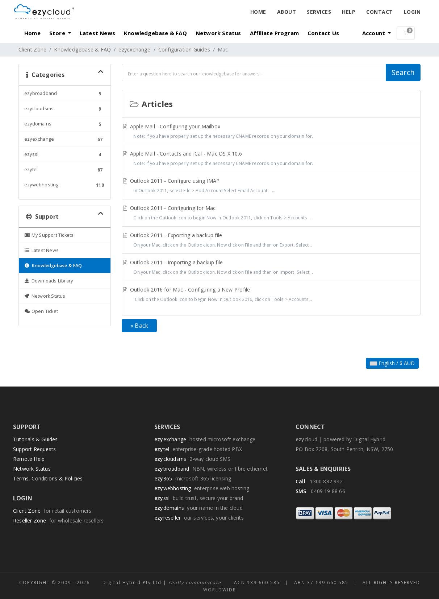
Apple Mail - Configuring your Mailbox (271, 132)
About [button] (286, 11)
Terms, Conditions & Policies (48, 478)
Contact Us (323, 33)
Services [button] (319, 11)
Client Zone (32, 49)
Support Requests (34, 449)
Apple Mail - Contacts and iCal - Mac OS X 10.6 (271, 159)
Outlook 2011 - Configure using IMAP (271, 186)
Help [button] (348, 11)
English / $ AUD (392, 363)
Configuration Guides (184, 49)
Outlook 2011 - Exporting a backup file (271, 241)
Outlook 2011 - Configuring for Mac (271, 214)
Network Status (218, 33)
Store (58, 33)
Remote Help (29, 458)
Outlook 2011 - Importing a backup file (271, 268)
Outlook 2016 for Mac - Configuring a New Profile (271, 295)
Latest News (97, 33)
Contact (379, 11)
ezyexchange (134, 49)
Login (412, 11)
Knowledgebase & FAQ (155, 33)
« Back (139, 326)
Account (374, 33)
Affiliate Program (274, 33)
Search (403, 72)
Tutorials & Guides (35, 439)
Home (258, 11)
